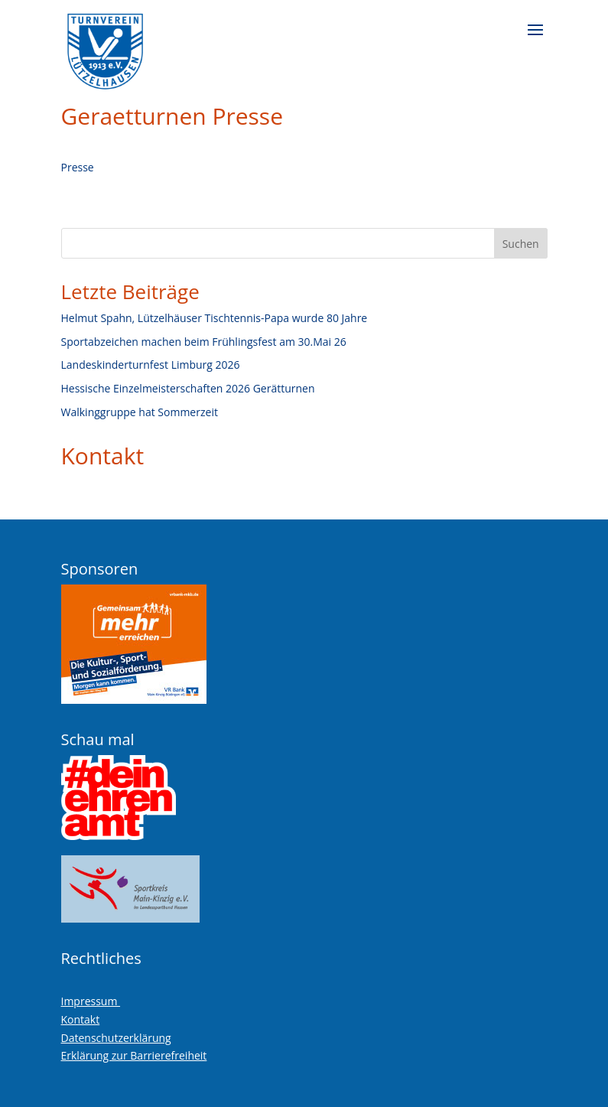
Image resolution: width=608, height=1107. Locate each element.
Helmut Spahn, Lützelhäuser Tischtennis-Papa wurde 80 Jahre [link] (214, 318)
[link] (105, 45)
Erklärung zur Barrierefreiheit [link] (134, 1055)
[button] (535, 39)
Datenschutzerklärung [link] (116, 1037)
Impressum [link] (91, 1001)
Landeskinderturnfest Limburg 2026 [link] (150, 364)
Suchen (520, 243)
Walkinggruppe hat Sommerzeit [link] (139, 412)
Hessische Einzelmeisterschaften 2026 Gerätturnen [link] (188, 388)
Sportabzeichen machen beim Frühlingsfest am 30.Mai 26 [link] (203, 341)
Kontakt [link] (103, 455)
